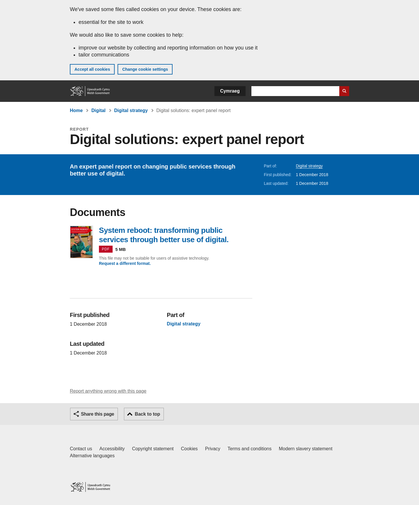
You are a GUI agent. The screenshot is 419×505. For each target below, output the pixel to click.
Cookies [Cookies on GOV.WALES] (189, 448)
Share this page (97, 414)
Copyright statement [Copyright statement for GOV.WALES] (153, 448)
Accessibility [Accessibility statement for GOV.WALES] (112, 448)
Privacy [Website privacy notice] (212, 448)
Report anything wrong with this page (108, 391)
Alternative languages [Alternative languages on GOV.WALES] (92, 455)
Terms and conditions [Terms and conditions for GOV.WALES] (249, 448)
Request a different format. (125, 263)
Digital (98, 110)
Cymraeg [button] (230, 90)
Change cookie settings (145, 69)
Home (76, 110)
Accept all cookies (92, 69)
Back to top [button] (147, 414)
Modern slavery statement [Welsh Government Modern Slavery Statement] (305, 448)
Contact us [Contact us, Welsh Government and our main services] (81, 448)
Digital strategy (131, 110)
